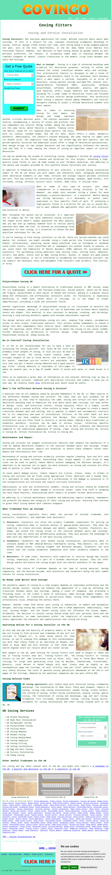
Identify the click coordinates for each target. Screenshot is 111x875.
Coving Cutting (8, 803)
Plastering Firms (61, 828)
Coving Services (69, 807)
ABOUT (84, 19)
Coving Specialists (41, 801)
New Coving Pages (15, 854)
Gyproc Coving (56, 807)
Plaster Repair (17, 830)
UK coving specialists (34, 684)
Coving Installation (53, 819)
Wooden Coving (102, 801)
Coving (30, 811)
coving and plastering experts (20, 801)
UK (8, 705)
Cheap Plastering (95, 828)
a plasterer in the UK (67, 769)
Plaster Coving (75, 803)
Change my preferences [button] (89, 867)
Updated (26, 854)
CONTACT (92, 19)
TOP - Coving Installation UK (18, 837)
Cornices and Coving (88, 801)
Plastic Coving (55, 801)
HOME (70, 19)
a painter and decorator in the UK (31, 769)
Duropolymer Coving (101, 807)
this (37, 383)
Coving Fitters (20, 803)
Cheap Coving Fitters (61, 803)
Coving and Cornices (18, 811)
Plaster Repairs (56, 830)
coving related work (88, 702)
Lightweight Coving (41, 805)
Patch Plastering (101, 830)
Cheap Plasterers (31, 830)
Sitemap (4, 854)
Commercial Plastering (78, 828)
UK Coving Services (18, 711)
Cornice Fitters (88, 811)
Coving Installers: (13, 39)
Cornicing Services (42, 809)
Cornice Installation (71, 801)
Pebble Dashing (87, 830)
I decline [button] (74, 867)
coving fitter (101, 156)
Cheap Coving (27, 805)
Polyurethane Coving (84, 807)
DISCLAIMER (102, 19)
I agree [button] (64, 867)
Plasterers (44, 830)
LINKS (76, 19)
